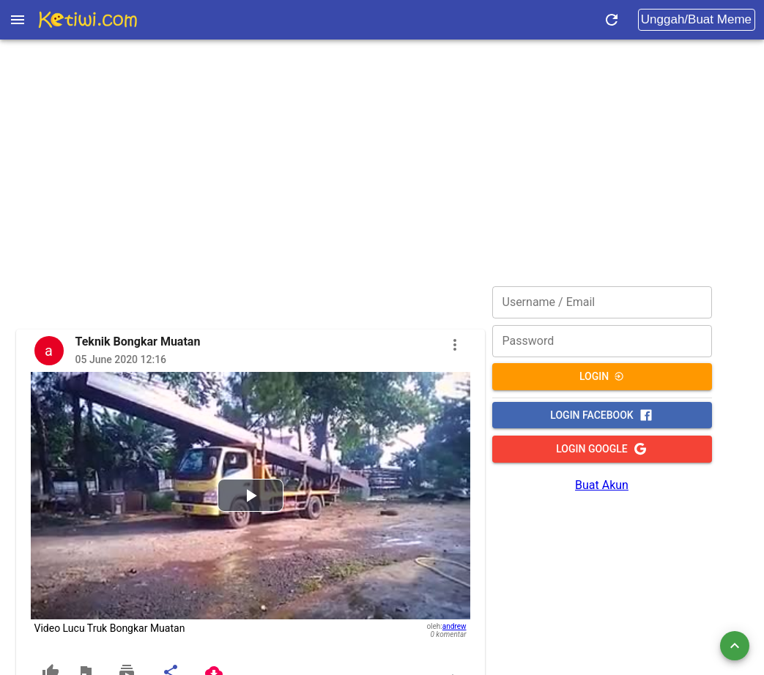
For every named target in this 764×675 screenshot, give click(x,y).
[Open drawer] (17, 19)
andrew (454, 626)
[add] (734, 645)
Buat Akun (601, 485)
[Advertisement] (382, 142)
